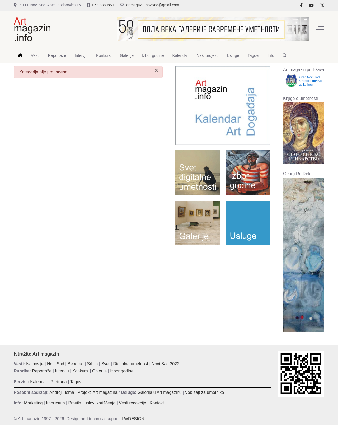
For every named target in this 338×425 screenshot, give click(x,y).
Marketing (33, 403)
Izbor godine (121, 371)
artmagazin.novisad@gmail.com (152, 5)
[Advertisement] (222, 288)
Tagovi (76, 382)
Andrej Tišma (61, 392)
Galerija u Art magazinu (159, 392)
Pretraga (58, 382)
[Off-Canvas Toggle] (320, 29)
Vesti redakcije (132, 403)
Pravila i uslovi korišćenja (92, 403)
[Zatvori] (156, 70)
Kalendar (38, 382)
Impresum (55, 403)
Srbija (92, 364)
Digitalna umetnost (130, 364)
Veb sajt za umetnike (204, 392)
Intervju (62, 371)
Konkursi (80, 371)
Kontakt (157, 403)
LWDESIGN (133, 419)
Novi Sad (55, 364)
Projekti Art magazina (98, 392)
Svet (105, 364)
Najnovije (35, 364)
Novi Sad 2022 (165, 364)
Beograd (76, 364)
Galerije (99, 371)
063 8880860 (103, 5)
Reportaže (41, 371)
